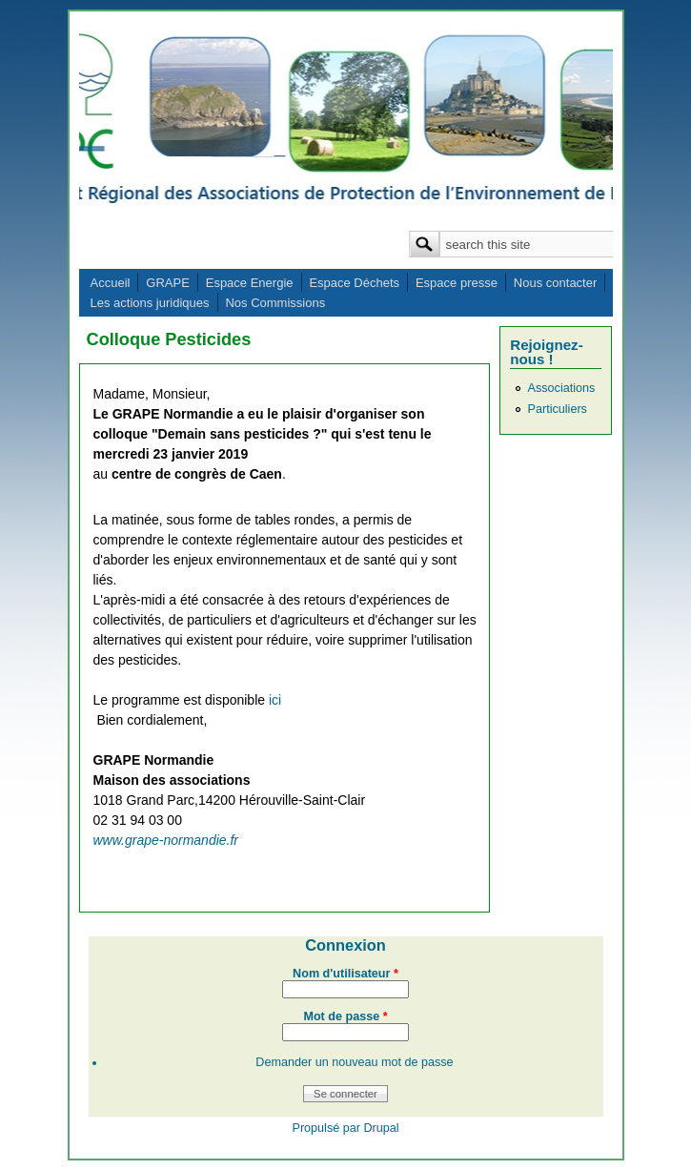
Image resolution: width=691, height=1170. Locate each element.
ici (275, 700)
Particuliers (557, 409)
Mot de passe (345, 1016)
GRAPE (168, 283)
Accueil (111, 283)
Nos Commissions (275, 303)
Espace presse (457, 283)
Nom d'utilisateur (345, 973)
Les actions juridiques (150, 303)
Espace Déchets (354, 283)
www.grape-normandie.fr (166, 840)
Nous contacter (555, 283)
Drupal (380, 1128)
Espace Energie (250, 283)
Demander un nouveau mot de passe (354, 1062)
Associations (562, 388)
